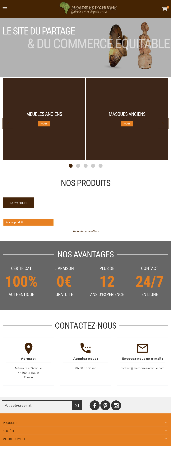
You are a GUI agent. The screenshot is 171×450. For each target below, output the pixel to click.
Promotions (18, 205)
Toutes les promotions (86, 233)
